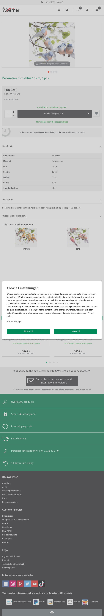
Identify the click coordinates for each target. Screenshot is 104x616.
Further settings (14, 321)
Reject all (76, 331)
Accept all (28, 331)
